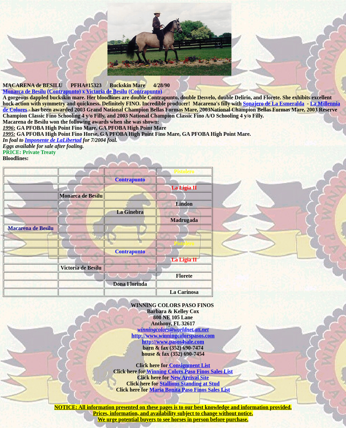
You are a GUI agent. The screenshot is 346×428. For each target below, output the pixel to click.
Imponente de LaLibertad (53, 140)
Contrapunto (64, 91)
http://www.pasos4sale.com (173, 342)
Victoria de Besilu (106, 91)
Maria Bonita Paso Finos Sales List (189, 390)
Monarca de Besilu (24, 91)
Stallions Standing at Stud (190, 383)
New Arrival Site (189, 377)
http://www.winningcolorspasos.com (173, 335)
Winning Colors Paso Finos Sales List (189, 371)
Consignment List (189, 365)
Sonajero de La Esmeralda (273, 103)
